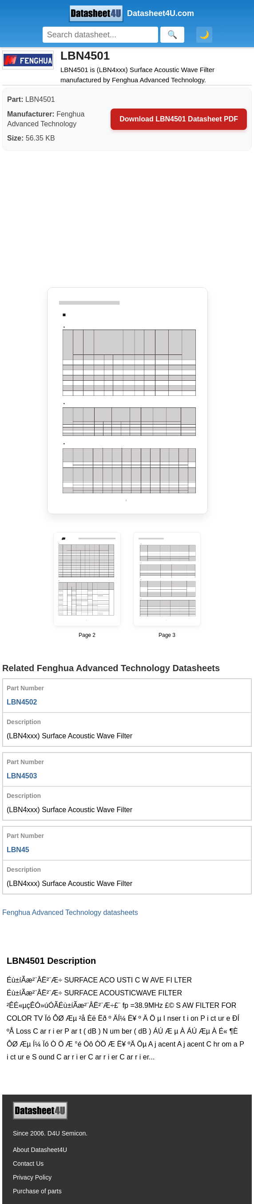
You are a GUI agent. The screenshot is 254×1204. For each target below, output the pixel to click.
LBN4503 (22, 776)
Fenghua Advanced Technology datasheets (70, 912)
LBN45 (18, 850)
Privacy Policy (32, 1177)
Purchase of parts (37, 1191)
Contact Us (28, 1163)
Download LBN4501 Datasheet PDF (178, 119)
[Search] (100, 35)
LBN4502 (22, 702)
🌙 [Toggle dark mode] (204, 34)
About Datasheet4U (40, 1149)
